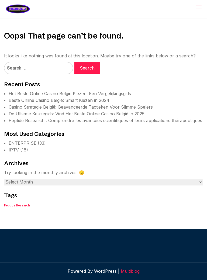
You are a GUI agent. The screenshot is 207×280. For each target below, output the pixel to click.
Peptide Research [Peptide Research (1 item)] (17, 205)
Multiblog (130, 271)
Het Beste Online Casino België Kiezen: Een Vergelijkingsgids (70, 93)
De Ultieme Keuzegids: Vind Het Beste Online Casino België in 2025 (76, 113)
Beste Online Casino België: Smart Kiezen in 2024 (59, 100)
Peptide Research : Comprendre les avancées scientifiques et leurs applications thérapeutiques (105, 120)
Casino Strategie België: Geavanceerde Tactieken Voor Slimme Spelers (81, 107)
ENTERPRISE (22, 143)
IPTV (14, 150)
